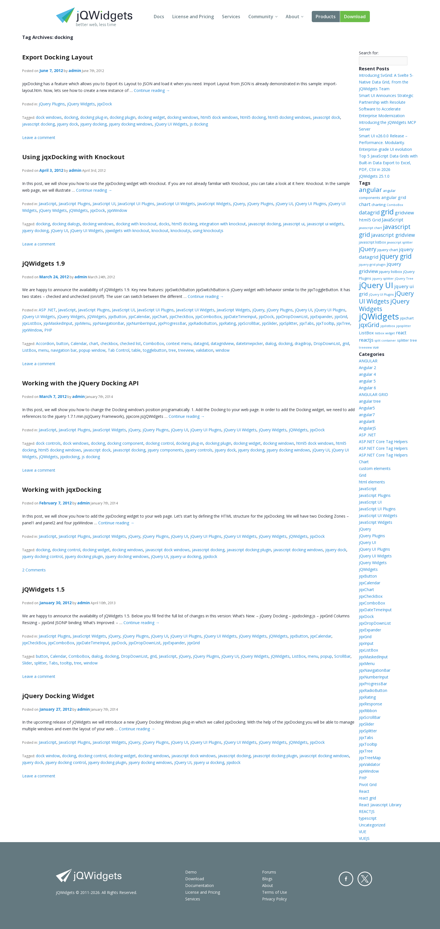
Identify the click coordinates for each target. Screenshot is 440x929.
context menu (178, 343)
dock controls (48, 443)
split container (385, 340)
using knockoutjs (208, 230)
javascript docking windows (298, 549)
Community (260, 16)
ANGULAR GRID (373, 394)
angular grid (393, 197)
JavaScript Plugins (74, 203)
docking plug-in (93, 117)
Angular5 (367, 408)
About (292, 16)
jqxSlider (269, 323)
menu (43, 350)
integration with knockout (223, 223)
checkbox (109, 343)
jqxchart (407, 318)
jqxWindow (117, 210)
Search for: (369, 52)
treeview (186, 350)
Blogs (267, 878)
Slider (27, 663)
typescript (368, 818)
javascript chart (370, 228)
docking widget (151, 117)
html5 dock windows (219, 117)
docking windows (182, 117)
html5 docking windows (289, 117)
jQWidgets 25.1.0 (374, 176)
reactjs (366, 340)
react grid (367, 798)
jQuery (239, 203)
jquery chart (387, 249)
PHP (48, 330)
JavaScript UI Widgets (176, 203)
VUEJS (364, 838)
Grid (362, 475)
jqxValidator (369, 764)
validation (204, 350)
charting (379, 204)
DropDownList (326, 343)
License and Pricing (193, 16)
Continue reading (152, 90)
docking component (125, 443)
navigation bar (64, 350)
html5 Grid (370, 220)
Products (326, 16)
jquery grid (396, 256)
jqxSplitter (288, 323)
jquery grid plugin (372, 264)
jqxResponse (370, 703)
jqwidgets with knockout (127, 230)
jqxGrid (340, 316)
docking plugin (123, 117)
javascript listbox (372, 242)
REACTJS (367, 811)
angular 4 (367, 374)
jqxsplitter (403, 326)
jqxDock (104, 103)
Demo (191, 872)
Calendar (79, 343)
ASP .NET (47, 309)
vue (376, 347)
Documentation (199, 885)
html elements (372, 482)
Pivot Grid (368, 784)
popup (326, 656)
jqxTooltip (325, 323)
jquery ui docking (185, 556)
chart (93, 343)
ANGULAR (368, 360)
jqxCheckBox (181, 316)
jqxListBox (31, 323)
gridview (404, 212)
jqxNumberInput (141, 323)
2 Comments (34, 570)
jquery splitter (383, 278)
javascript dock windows (167, 549)
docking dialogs (66, 223)
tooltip (66, 663)
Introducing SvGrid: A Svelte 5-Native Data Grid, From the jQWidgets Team (386, 82)
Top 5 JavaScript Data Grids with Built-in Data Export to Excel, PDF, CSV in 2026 (388, 162)
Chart (364, 461)
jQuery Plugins (52, 103)
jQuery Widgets (81, 103)
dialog (270, 343)
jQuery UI (284, 203)
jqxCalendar (139, 316)
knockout (160, 230)
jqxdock (210, 556)
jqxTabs (306, 323)
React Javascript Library (380, 804)
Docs (159, 16)
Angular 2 (367, 367)
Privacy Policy (274, 899)
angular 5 (367, 381)
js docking (199, 124)
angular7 (367, 414)
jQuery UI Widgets (171, 124)
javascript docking (38, 124)
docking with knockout (136, 223)
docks (164, 223)
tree (172, 350)
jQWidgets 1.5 (43, 589)
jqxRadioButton (202, 323)
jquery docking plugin (84, 556)
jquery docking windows (130, 124)
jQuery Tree (404, 278)
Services (231, 16)
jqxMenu (82, 323)
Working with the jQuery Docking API (80, 383)
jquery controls (198, 450)
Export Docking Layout (57, 57)
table (136, 350)
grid (345, 343)
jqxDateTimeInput (240, 316)
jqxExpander (321, 316)
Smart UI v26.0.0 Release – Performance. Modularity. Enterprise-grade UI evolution (385, 142)
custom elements (375, 468)
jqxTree (343, 323)
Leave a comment (38, 137)
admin (74, 70)
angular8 (367, 421)
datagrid (201, 343)
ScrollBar (342, 656)
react (401, 333)
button (62, 343)
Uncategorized (372, 825)
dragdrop (303, 343)
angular (370, 190)
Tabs (53, 663)
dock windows (49, 117)
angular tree (370, 401)
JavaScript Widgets (214, 203)
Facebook (346, 879)
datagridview (222, 343)
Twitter (365, 879)
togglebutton (154, 350)
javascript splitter (400, 242)
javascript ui (293, 223)
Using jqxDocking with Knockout (73, 156)
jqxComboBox (208, 316)
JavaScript (47, 203)
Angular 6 (367, 387)
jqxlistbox (388, 326)
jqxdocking (69, 456)
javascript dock (326, 117)
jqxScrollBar (249, 323)
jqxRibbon (368, 710)
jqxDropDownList (292, 316)
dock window (48, 755)
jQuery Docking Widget (58, 695)
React (364, 791)
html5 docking (253, 117)
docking (71, 117)
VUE (362, 831)
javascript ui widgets (325, 223)
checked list (130, 343)
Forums (269, 872)
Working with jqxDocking (61, 489)
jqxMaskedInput (57, 323)
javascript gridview (393, 234)
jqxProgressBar (172, 323)
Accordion (45, 343)
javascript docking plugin (249, 549)
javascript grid (385, 230)
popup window (92, 350)
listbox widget (385, 333)
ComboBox (153, 343)
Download (355, 16)
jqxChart (159, 316)
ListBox (29, 350)
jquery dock (67, 124)
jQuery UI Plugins (310, 203)
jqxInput (366, 643)
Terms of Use (274, 892)
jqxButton (117, 316)
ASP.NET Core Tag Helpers (383, 441)
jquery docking (93, 124)
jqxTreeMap (370, 757)
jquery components (165, 450)
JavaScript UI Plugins (136, 203)
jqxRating (227, 323)
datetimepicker (249, 343)
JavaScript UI (104, 203)
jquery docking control (42, 556)
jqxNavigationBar (108, 323)
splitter (40, 663)
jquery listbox (390, 271)
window (223, 350)
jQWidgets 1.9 (43, 263)
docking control (160, 443)
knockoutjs (181, 230)
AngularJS (367, 428)
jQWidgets (78, 210)
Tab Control (118, 350)
